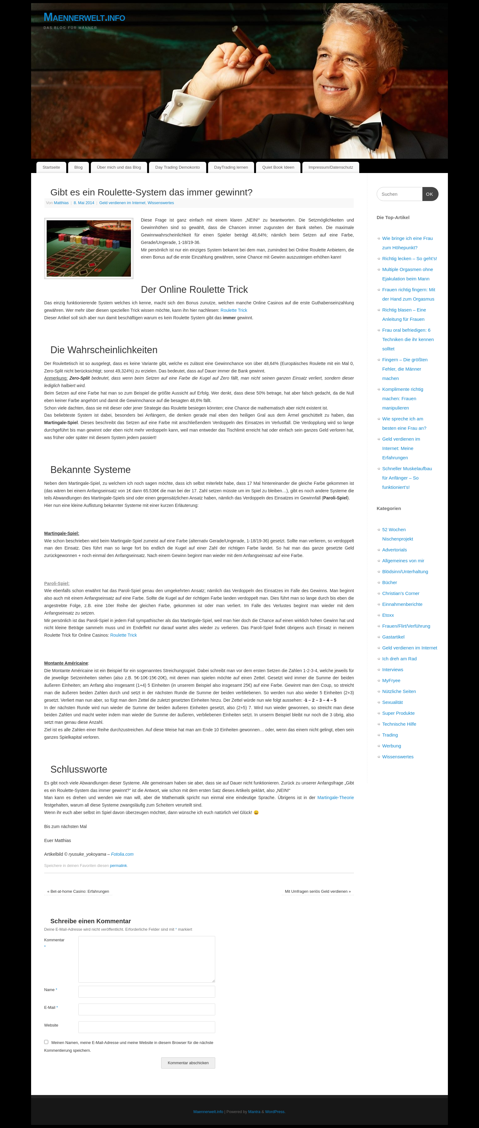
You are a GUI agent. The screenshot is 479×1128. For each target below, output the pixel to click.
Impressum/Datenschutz (331, 167)
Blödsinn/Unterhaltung (405, 571)
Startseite (51, 167)
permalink (118, 866)
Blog (78, 167)
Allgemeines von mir (403, 560)
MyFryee (391, 680)
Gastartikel (393, 636)
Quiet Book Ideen (278, 167)
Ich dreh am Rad (399, 658)
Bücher (389, 582)
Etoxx (388, 615)
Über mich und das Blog (119, 167)
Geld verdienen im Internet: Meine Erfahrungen (401, 448)
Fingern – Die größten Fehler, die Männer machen (405, 369)
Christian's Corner (401, 593)
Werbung (391, 745)
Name (50, 990)
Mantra (254, 1112)
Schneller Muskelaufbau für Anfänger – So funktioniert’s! (407, 478)
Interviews (392, 669)
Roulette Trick (234, 310)
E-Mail (51, 1007)
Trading (390, 734)
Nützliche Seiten (399, 691)
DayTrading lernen (231, 167)
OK (428, 193)
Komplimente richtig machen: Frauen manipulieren (402, 398)
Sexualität (392, 702)
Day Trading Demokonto (177, 167)
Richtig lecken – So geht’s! (409, 258)
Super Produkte (398, 713)
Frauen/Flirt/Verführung (406, 626)
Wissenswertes (161, 203)
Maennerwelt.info (84, 17)
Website (51, 1025)
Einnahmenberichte (402, 604)
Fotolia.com (122, 854)
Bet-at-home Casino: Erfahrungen (78, 891)
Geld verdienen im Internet (122, 203)
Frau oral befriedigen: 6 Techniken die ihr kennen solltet (408, 339)
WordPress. (275, 1112)
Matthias (61, 203)
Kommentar (52, 943)
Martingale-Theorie (336, 797)
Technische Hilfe (399, 724)
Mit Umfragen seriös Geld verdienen (318, 891)
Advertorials (394, 549)
